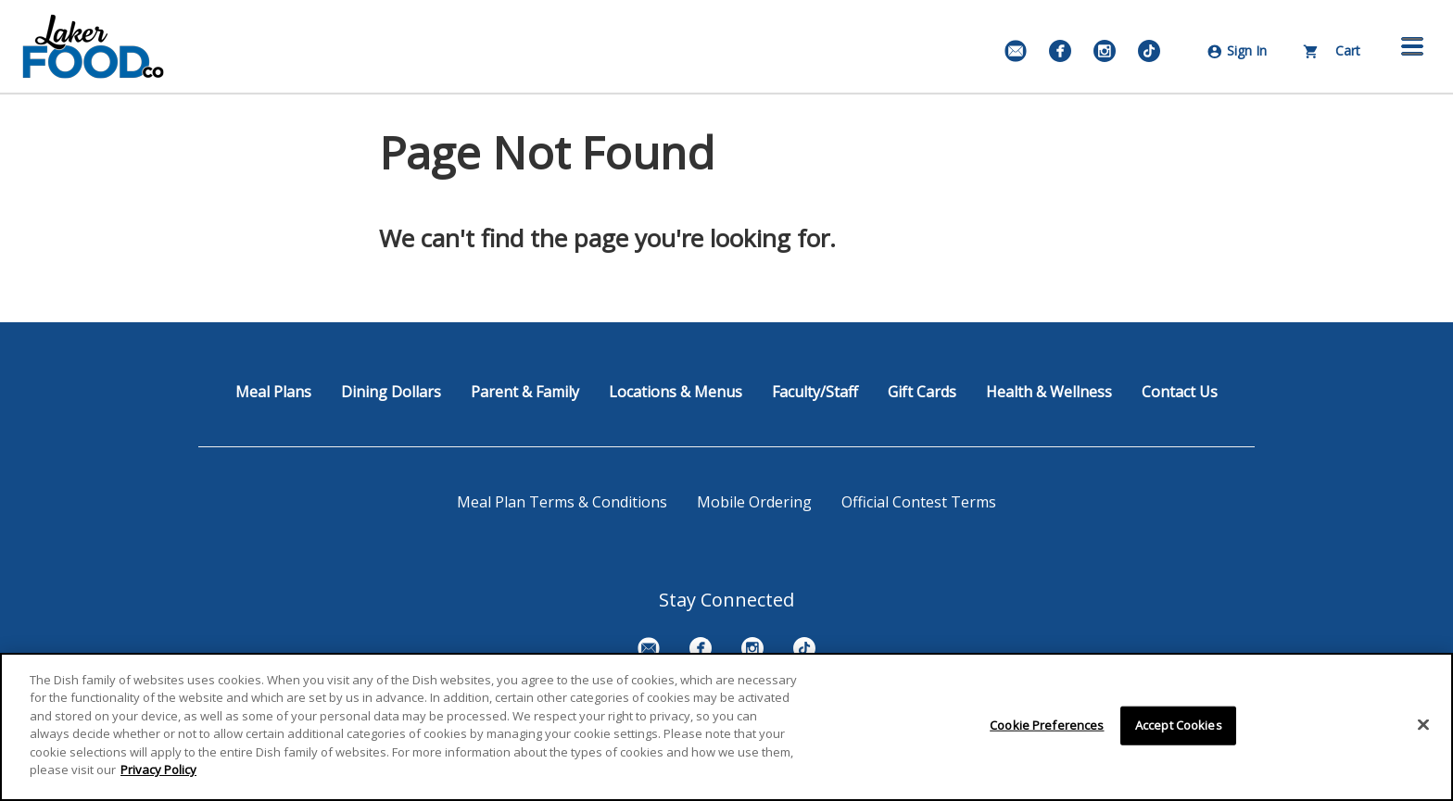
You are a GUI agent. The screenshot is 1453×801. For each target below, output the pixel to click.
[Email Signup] (1015, 51)
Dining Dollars (391, 392)
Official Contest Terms (918, 502)
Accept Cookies (1178, 725)
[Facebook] (1060, 51)
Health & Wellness (1049, 392)
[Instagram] (1104, 51)
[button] (1412, 46)
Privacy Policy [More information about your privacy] (158, 769)
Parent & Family (525, 392)
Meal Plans (273, 392)
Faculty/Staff (815, 392)
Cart (1332, 50)
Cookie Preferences (1047, 725)
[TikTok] (1149, 51)
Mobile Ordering (754, 502)
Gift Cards (922, 392)
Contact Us (1180, 392)
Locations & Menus (675, 392)
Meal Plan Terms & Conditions (562, 502)
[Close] (1423, 724)
